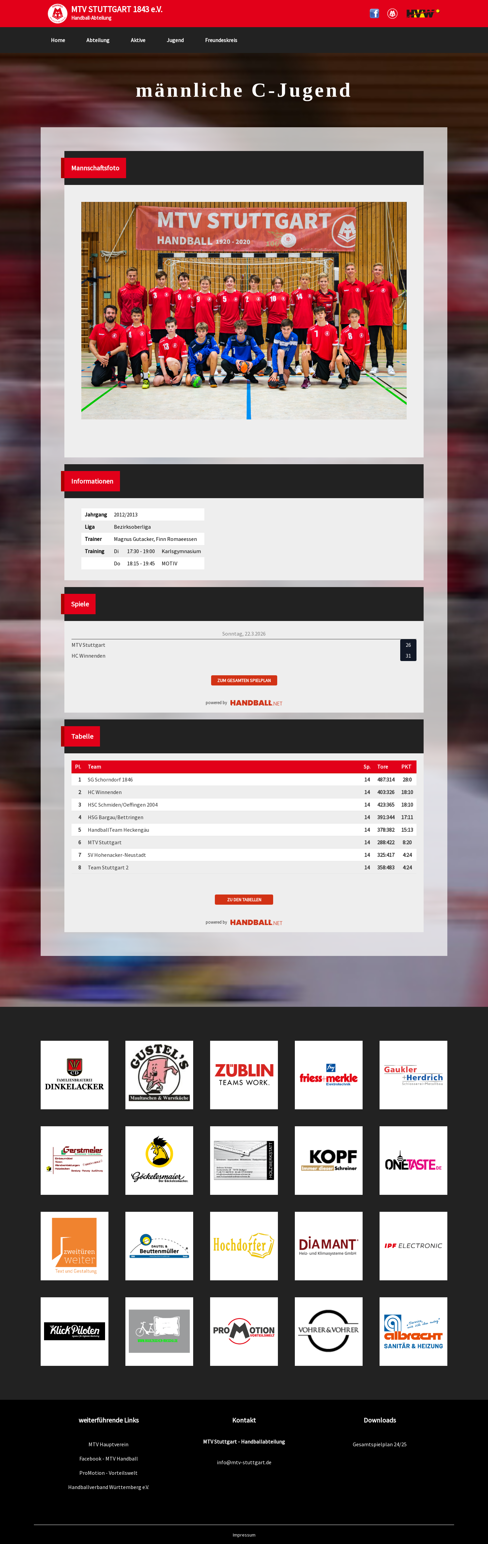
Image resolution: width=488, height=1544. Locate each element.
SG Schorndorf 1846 (110, 779)
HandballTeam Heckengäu (118, 829)
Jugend (175, 40)
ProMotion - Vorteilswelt (108, 1472)
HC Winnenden (105, 792)
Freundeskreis (221, 40)
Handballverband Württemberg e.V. (108, 1487)
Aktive (138, 40)
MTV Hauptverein (108, 1444)
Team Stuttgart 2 (108, 867)
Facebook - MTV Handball (108, 1458)
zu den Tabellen (244, 900)
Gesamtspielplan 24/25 (380, 1444)
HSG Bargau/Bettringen (115, 817)
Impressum (244, 1535)
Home (58, 40)
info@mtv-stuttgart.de (244, 1462)
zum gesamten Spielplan (244, 680)
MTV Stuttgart (105, 842)
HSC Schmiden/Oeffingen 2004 (123, 804)
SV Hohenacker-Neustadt (117, 854)
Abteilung (97, 40)
